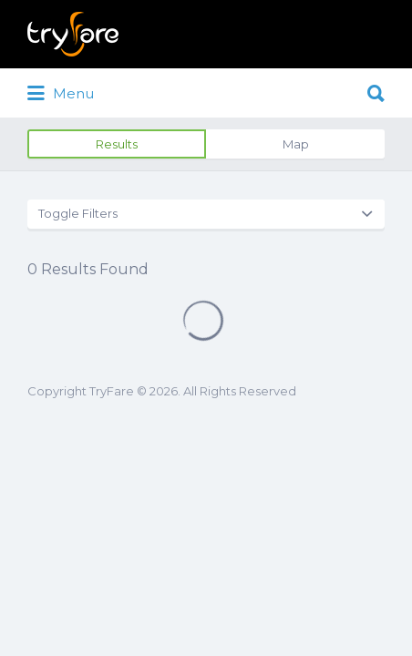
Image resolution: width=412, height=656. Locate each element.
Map (296, 144)
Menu (60, 94)
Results (117, 144)
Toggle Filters (78, 213)
